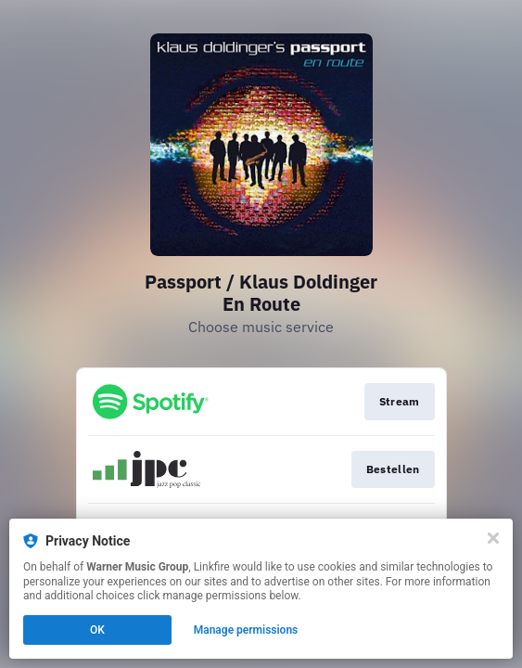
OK (97, 629)
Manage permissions (246, 629)
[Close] (493, 538)
